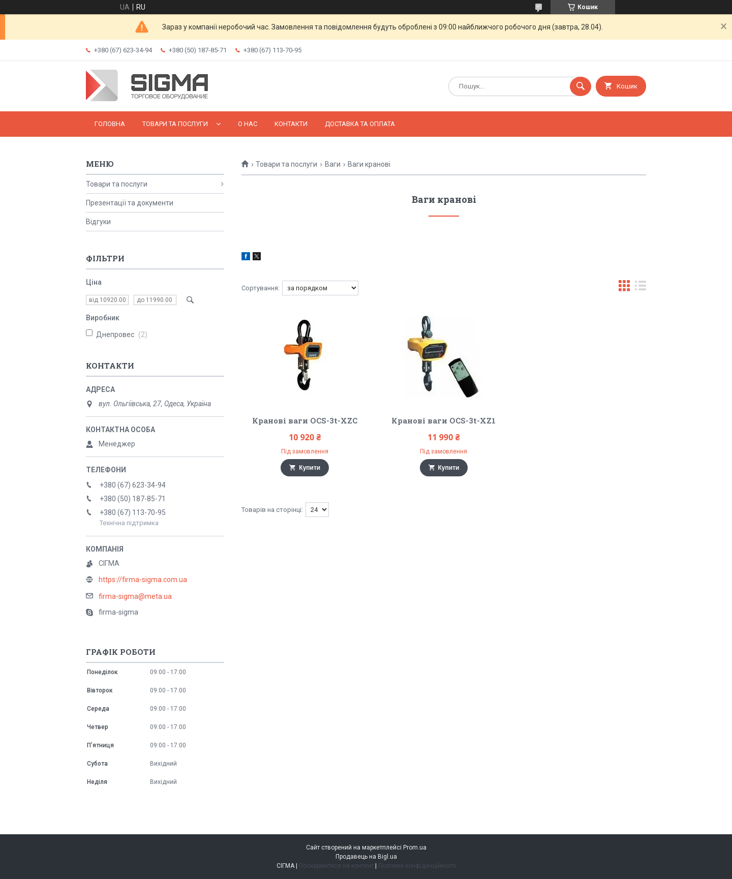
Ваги (333, 164)
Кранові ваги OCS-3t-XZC (304, 420)
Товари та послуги (175, 124)
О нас (247, 124)
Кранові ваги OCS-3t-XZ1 (443, 420)
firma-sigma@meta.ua (135, 596)
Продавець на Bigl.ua (366, 856)
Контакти (291, 124)
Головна (110, 124)
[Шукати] (580, 86)
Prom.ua (414, 847)
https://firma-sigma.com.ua (143, 579)
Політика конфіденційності (417, 865)
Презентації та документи (129, 203)
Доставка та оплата (360, 124)
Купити (309, 467)
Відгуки (98, 222)
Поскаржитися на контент (336, 865)
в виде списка (640, 288)
